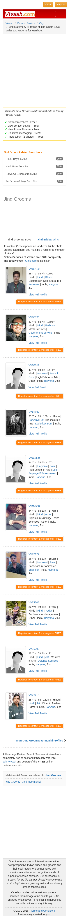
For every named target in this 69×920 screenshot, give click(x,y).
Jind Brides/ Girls (48, 239)
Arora (48, 514)
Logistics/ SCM (43, 423)
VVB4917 (34, 365)
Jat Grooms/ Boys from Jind (34, 181)
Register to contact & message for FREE (39, 301)
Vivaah (9, 23)
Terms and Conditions (43, 910)
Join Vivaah (10, 761)
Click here (31, 260)
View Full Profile (38, 294)
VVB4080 (34, 411)
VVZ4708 (34, 602)
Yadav (48, 610)
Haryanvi (42, 373)
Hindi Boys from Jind (34, 166)
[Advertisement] (34, 69)
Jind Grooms (53, 775)
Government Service (40, 332)
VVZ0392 (34, 648)
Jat (42, 419)
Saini (52, 466)
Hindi (40, 277)
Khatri (48, 277)
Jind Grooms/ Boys (19, 239)
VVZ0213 (34, 695)
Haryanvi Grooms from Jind (34, 173)
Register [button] (61, 4)
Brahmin (50, 325)
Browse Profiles (26, 23)
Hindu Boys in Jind (34, 158)
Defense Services (48, 660)
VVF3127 (34, 554)
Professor (34, 284)
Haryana (53, 284)
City (41, 23)
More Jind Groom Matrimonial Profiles (39, 740)
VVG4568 (34, 506)
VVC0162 (34, 269)
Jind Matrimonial (31, 781)
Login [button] (48, 4)
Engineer (34, 569)
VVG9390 (34, 457)
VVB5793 (34, 317)
